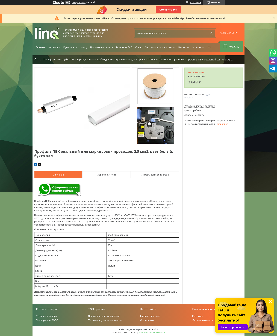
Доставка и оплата (101, 47)
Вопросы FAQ (124, 47)
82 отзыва (195, 2)
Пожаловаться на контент (151, 332)
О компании (147, 320)
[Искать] (211, 33)
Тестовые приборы (46, 316)
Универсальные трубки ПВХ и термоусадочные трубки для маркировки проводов (89, 59)
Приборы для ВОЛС (47, 320)
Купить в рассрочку (75, 47)
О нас (138, 47)
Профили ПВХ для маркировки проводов (161, 59)
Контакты (198, 47)
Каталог (53, 47)
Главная (41, 47)
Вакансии (184, 47)
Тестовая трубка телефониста (105, 320)
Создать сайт (79, 2)
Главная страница (150, 316)
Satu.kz (154, 329)
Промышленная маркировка (104, 316)
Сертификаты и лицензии (160, 47)
